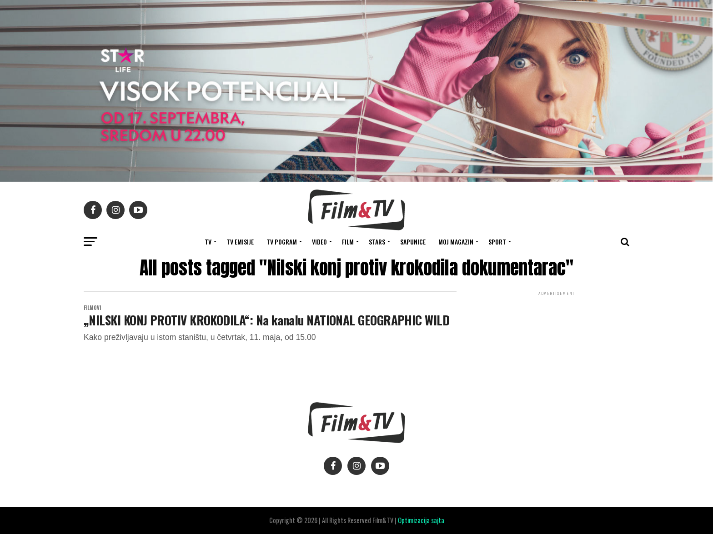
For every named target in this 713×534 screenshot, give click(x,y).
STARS (377, 241)
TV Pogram (281, 241)
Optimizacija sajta (421, 520)
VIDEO (319, 241)
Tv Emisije (240, 241)
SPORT (497, 241)
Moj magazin (455, 241)
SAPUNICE (413, 241)
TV (208, 241)
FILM (348, 241)
